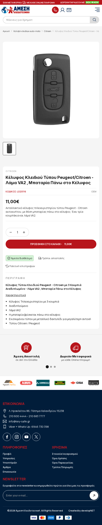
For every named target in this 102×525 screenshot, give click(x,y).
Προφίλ (7, 453)
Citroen (47, 31)
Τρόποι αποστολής (51, 258)
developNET (88, 510)
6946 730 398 (40, 426)
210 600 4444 (17, 416)
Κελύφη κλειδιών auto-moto (27, 31)
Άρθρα (7, 467)
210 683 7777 (37, 416)
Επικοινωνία (9, 471)
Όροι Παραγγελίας (62, 462)
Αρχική (6, 31)
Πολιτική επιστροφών (20, 266)
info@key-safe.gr (19, 421)
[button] (47, 366)
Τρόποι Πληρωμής (62, 467)
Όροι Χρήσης (59, 458)
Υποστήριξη (10, 462)
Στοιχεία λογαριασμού (65, 453)
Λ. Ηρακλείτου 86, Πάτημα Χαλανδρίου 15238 (36, 411)
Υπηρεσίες (9, 458)
